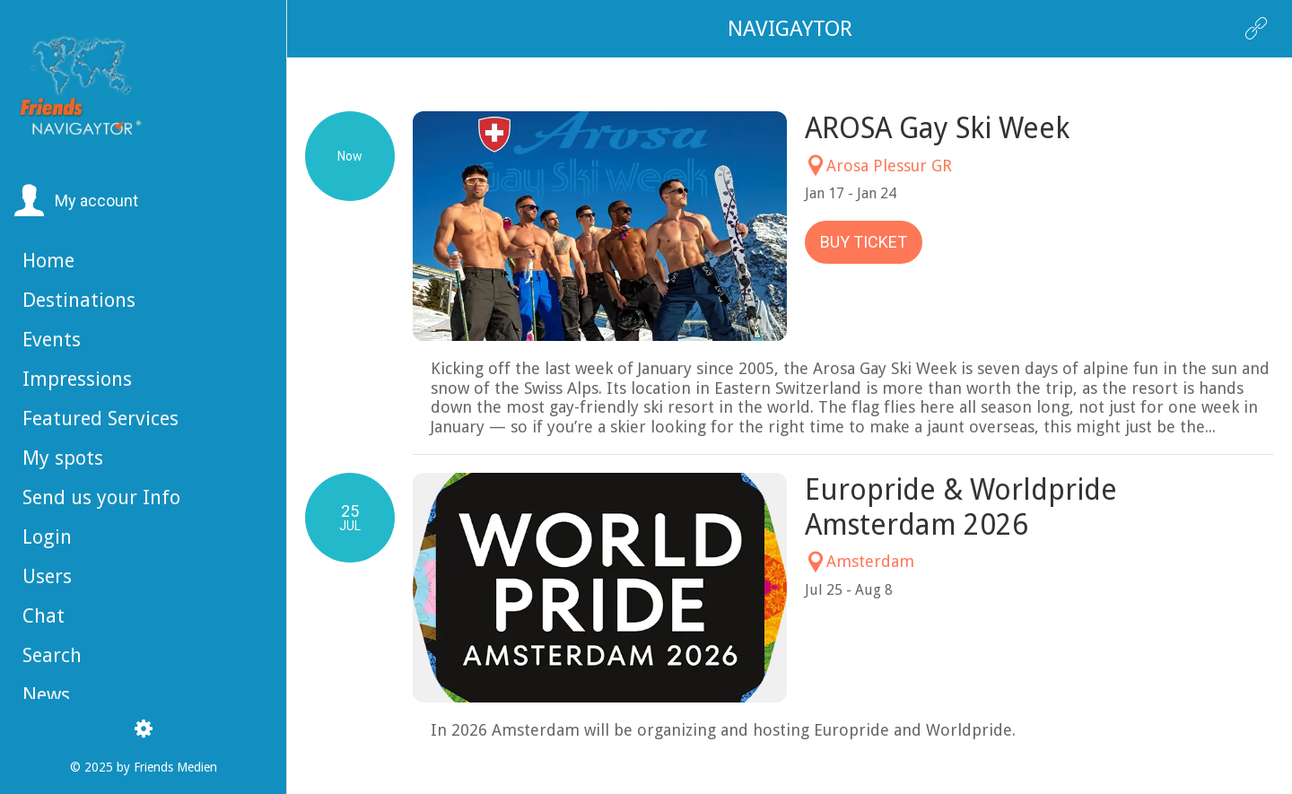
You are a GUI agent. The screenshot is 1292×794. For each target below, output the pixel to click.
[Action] (1256, 28)
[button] (75, 201)
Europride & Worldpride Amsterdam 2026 (961, 507)
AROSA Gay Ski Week (937, 128)
